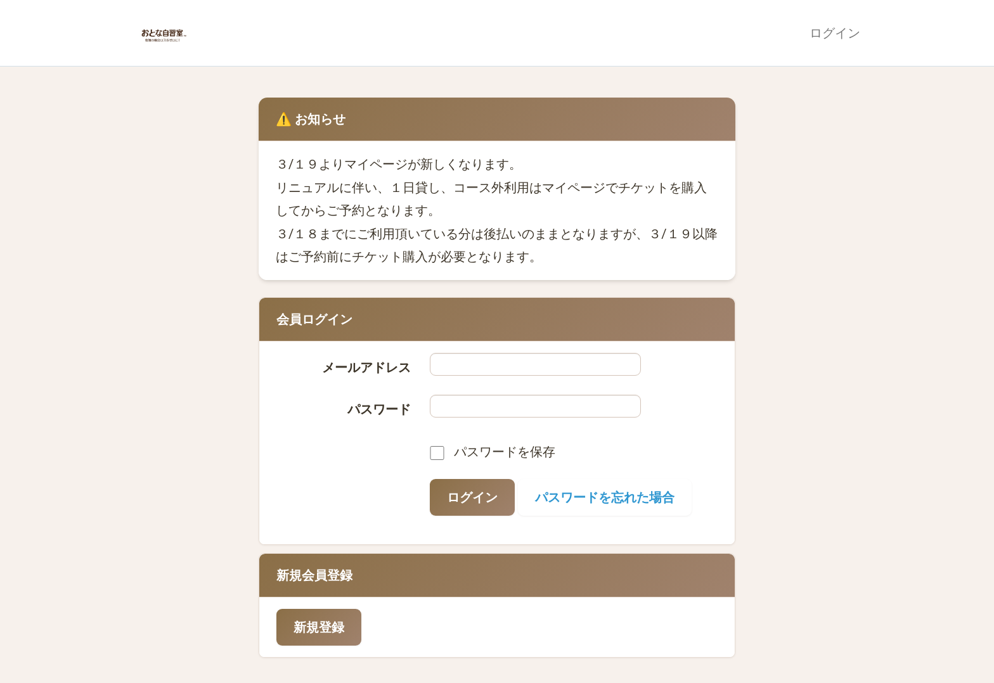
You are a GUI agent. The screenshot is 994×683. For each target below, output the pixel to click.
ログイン (835, 33)
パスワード (379, 409)
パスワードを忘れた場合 (604, 497)
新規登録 (319, 627)
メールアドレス (366, 367)
